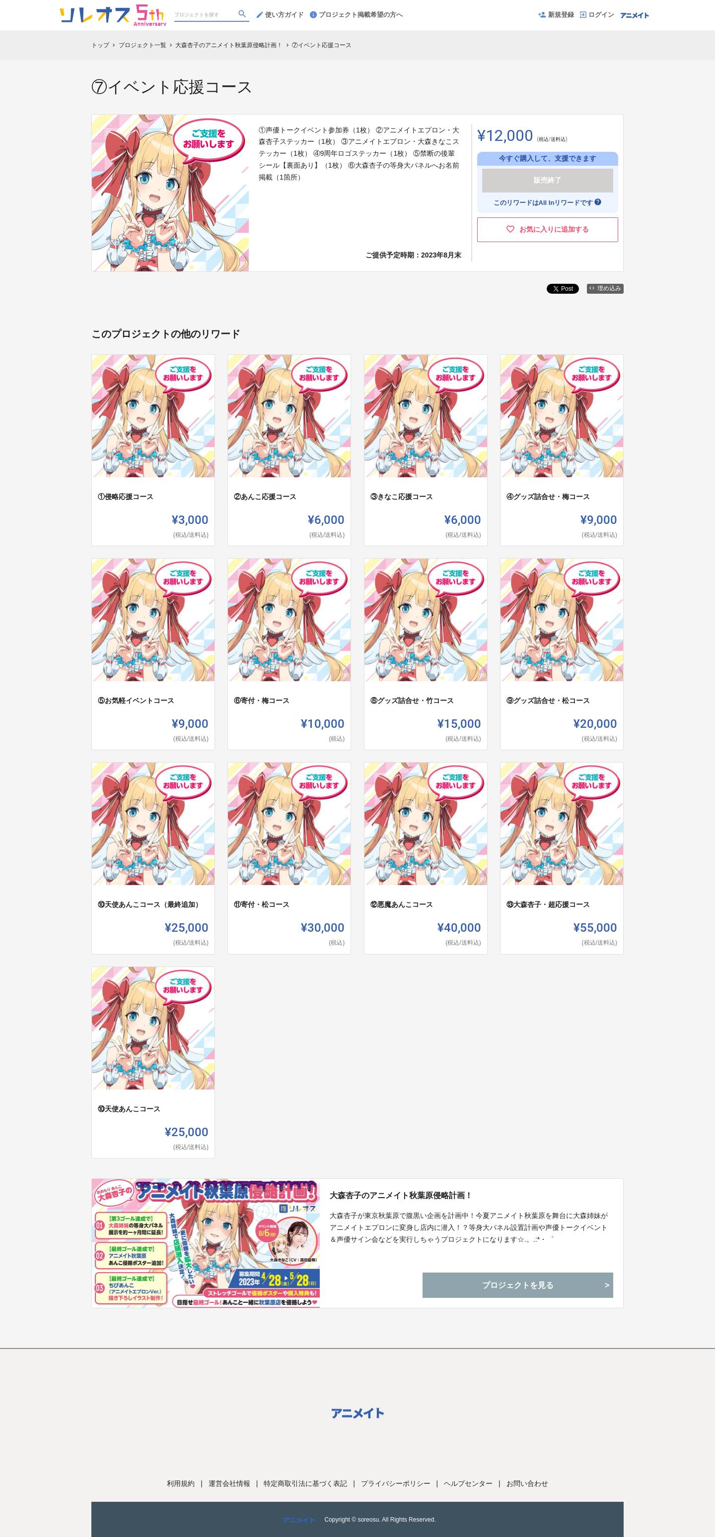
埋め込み (605, 288)
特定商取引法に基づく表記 (305, 1483)
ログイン (597, 14)
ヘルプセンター (468, 1483)
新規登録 (556, 14)
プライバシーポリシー (395, 1483)
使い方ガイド (280, 14)
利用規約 (181, 1483)
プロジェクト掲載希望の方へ (356, 14)
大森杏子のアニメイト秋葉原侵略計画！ (401, 1195)
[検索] (243, 15)
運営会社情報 (229, 1483)
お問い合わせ (527, 1483)
